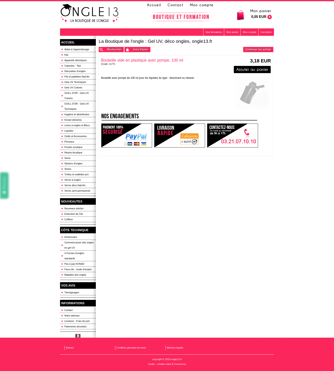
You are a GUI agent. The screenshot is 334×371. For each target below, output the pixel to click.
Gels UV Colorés (73, 87)
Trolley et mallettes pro (76, 174)
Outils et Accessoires (75, 136)
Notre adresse (71, 315)
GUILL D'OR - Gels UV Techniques (76, 106)
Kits (66, 54)
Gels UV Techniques (75, 82)
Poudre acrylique (73, 147)
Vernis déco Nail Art (74, 185)
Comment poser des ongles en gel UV (79, 245)
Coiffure (68, 219)
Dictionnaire (70, 237)
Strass (67, 169)
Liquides (68, 130)
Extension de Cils (73, 214)
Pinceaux (69, 141)
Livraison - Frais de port (77, 321)
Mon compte (249, 32)
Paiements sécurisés (75, 326)
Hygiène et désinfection (76, 114)
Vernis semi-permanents (77, 190)
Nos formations (214, 32)
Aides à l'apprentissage (76, 49)
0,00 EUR (258, 17)
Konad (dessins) (73, 120)
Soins (67, 158)
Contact (68, 310)
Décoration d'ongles (75, 71)
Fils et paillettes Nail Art (76, 76)
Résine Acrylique (73, 152)
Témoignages (71, 292)
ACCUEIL (68, 42)
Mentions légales (175, 348)
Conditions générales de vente (131, 348)
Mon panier (232, 32)
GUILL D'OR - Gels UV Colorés (76, 96)
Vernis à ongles (72, 180)
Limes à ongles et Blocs (77, 125)
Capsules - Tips (72, 65)
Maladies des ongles (75, 274)
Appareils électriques (75, 60)
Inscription (266, 32)
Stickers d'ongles (73, 163)
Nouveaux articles (73, 208)
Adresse (70, 348)
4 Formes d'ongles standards (74, 256)
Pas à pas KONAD (74, 264)
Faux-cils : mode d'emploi (77, 269)
